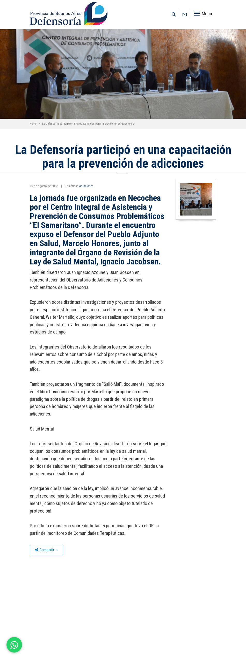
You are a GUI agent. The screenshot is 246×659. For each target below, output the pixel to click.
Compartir (46, 550)
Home (33, 123)
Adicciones (86, 186)
